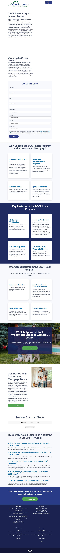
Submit (14, 136)
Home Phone (12, 104)
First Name (12, 87)
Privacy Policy (18, 525)
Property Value (12, 115)
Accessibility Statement (18, 528)
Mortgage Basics (41, 528)
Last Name (11, 93)
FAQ (41, 534)
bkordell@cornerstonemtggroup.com (41, 506)
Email (10, 98)
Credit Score (12, 126)
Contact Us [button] (30, 348)
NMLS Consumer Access (18, 515)
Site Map (18, 531)
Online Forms (42, 531)
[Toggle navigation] (50, 2)
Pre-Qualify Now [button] (30, 491)
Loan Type (11, 120)
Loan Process (41, 525)
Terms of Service (43, 131)
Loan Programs (41, 522)
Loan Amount (12, 109)
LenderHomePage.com (34, 551)
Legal (18, 522)
